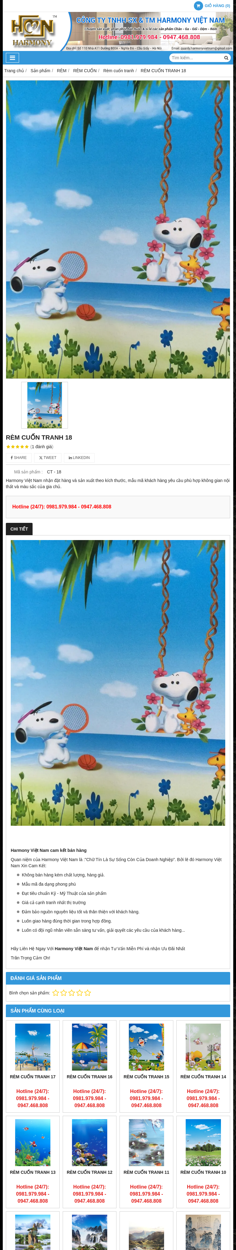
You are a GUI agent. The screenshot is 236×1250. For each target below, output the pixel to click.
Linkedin (79, 458)
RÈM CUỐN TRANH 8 (89, 1220)
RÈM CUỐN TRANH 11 (146, 1172)
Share (19, 458)
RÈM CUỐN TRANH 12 (89, 1172)
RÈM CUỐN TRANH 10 (203, 1172)
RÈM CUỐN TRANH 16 (89, 1076)
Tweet (48, 458)
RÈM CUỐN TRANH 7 (146, 1220)
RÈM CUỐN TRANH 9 (32, 1220)
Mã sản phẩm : (28, 471)
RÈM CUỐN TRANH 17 (33, 1076)
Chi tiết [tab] (19, 529)
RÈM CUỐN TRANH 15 (146, 1076)
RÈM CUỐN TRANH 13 (33, 1172)
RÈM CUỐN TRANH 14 (203, 1076)
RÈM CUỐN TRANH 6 (203, 1220)
